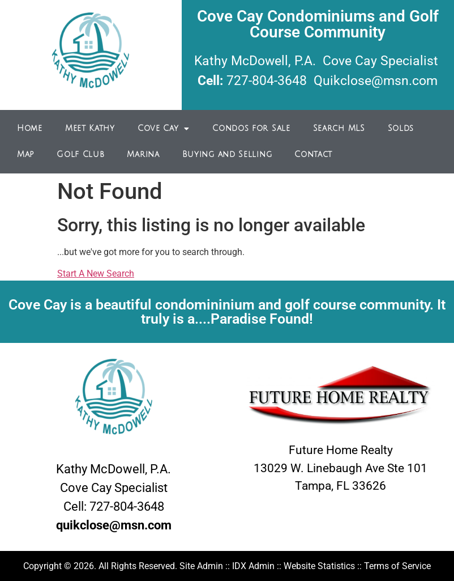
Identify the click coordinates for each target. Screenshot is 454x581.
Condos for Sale (251, 128)
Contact (313, 154)
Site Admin (201, 566)
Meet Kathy (90, 128)
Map (25, 154)
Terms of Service (397, 566)
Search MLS (339, 128)
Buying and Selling (227, 154)
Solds (401, 128)
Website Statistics (319, 566)
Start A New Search (95, 273)
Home (29, 128)
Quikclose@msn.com (376, 80)
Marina (143, 154)
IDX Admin (253, 566)
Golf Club (80, 154)
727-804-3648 (266, 80)
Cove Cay (164, 128)
